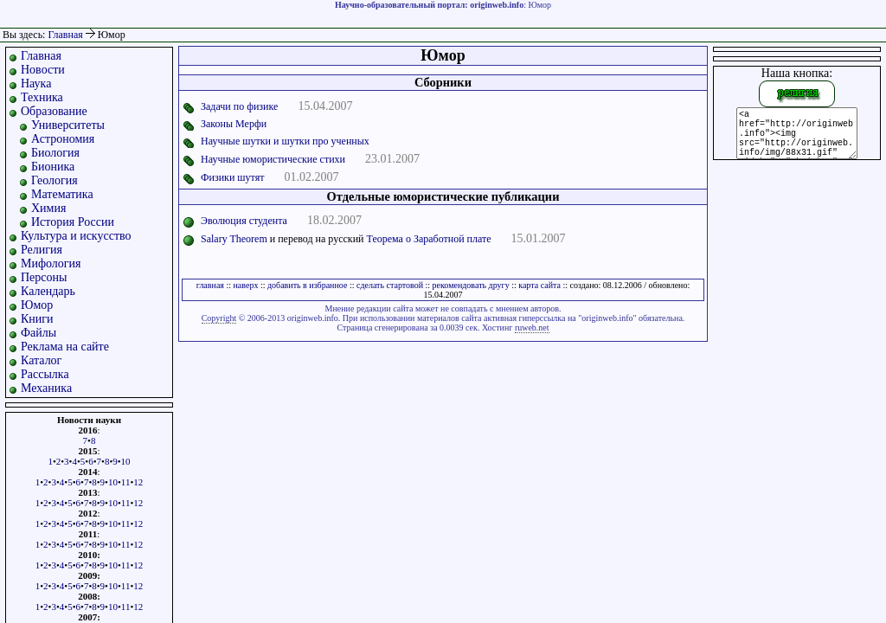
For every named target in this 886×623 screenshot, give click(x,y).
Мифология (51, 263)
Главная (65, 35)
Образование (54, 111)
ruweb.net (532, 327)
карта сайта (539, 285)
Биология (55, 152)
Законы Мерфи (233, 124)
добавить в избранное (307, 285)
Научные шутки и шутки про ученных (285, 141)
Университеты (68, 125)
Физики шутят (232, 177)
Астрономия (62, 138)
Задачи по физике (239, 106)
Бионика (52, 166)
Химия (48, 208)
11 (126, 482)
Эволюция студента (244, 221)
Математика (62, 194)
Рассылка (45, 374)
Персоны (44, 277)
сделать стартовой (389, 285)
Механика (46, 388)
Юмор (37, 305)
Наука (36, 83)
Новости (43, 69)
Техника (42, 97)
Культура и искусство (76, 235)
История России (72, 221)
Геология (54, 180)
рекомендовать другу (471, 285)
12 (138, 482)
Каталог (41, 360)
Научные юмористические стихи (273, 159)
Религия (41, 249)
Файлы (38, 332)
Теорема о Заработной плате (429, 239)
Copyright (219, 318)
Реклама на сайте (65, 346)
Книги (37, 318)
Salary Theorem (234, 239)
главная (210, 285)
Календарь (48, 291)
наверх (245, 285)
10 (126, 461)
